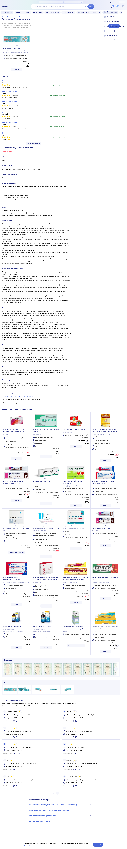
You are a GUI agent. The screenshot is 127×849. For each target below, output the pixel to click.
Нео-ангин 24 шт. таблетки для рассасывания (72, 482)
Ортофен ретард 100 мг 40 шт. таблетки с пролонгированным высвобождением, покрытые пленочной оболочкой (46, 527)
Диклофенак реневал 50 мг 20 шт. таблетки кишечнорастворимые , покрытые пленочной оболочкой (14, 431)
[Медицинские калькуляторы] (124, 27)
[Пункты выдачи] (124, 37)
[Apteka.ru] (8, 6)
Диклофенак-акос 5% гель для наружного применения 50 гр (13, 482)
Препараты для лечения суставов (27, 16)
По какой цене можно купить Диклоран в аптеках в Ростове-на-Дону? (60, 805)
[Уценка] (117, 7)
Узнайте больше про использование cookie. (38, 846)
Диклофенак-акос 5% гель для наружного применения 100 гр (101, 527)
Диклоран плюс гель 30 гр (11, 48)
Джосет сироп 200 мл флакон (12, 626)
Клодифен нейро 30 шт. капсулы (73, 526)
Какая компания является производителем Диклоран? (60, 810)
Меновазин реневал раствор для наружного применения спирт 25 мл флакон (74, 628)
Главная (4, 16)
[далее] (116, 669)
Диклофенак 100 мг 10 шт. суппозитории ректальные (46, 431)
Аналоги (114, 26)
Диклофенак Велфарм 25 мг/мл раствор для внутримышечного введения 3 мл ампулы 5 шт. (45, 578)
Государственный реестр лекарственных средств (19, 396)
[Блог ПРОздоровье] (124, 23)
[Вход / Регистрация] (124, 13)
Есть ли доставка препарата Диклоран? (60, 815)
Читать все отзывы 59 (33, 143)
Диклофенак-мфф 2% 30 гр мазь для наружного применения (103, 482)
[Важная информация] (124, 32)
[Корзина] (123, 7)
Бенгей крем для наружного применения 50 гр (105, 578)
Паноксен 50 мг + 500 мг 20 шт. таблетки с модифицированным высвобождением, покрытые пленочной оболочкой (105, 431)
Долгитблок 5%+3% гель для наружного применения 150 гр (105, 628)
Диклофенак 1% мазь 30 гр (41, 481)
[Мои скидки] (124, 18)
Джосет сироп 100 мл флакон (42, 626)
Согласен (98, 844)
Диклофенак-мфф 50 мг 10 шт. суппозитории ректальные (13, 578)
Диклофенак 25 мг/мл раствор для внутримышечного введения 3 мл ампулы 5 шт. (16, 527)
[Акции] (112, 7)
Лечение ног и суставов (12, 16)
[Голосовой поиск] (85, 6)
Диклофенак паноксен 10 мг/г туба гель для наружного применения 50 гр (75, 578)
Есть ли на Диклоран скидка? (60, 821)
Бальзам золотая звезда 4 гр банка (74, 429)
